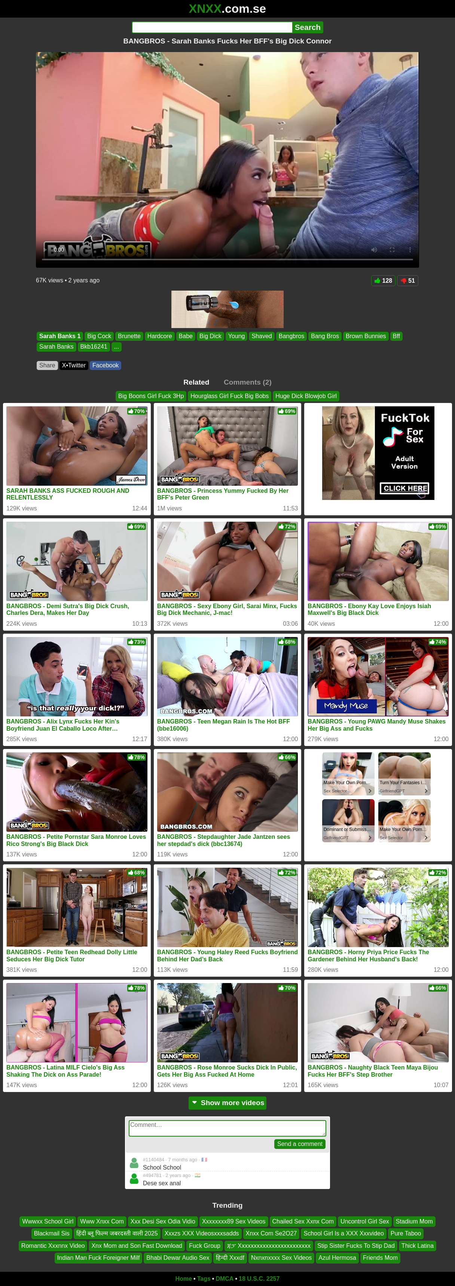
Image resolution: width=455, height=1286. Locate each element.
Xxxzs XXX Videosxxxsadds (202, 1233)
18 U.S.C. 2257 (259, 1279)
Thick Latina (417, 1245)
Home (183, 1279)
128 (384, 280)
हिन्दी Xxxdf (230, 1258)
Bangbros (292, 336)
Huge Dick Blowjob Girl (306, 396)
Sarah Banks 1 (59, 336)
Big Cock (99, 336)
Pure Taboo (406, 1233)
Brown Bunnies (366, 336)
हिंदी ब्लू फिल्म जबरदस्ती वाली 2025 (117, 1233)
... (116, 347)
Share (47, 365)
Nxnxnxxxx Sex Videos (281, 1258)
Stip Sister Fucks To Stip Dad (356, 1245)
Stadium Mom (414, 1221)
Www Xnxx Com (101, 1221)
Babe (186, 336)
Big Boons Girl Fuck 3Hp (151, 396)
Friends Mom (380, 1258)
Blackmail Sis (52, 1233)
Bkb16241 (93, 347)
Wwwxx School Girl (47, 1221)
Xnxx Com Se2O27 (271, 1233)
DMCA (224, 1279)
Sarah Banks (56, 347)
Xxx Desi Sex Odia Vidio (163, 1221)
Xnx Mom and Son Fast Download (136, 1245)
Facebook (105, 365)
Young (236, 336)
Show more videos (228, 1103)
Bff (396, 336)
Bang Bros (325, 336)
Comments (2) (248, 382)
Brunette (129, 336)
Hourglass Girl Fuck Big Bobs (229, 396)
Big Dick (210, 336)
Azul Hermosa (337, 1258)
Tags (204, 1279)
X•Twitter (74, 365)
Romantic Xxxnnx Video (53, 1245)
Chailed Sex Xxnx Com (303, 1221)
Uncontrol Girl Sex (365, 1221)
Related (196, 382)
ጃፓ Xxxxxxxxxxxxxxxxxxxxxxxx (269, 1245)
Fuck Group (204, 1245)
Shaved (261, 336)
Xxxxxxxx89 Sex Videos (234, 1221)
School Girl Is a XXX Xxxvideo (343, 1233)
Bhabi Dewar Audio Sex (177, 1258)
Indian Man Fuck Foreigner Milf (98, 1258)
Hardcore (159, 336)
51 (407, 280)
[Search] (212, 27)
